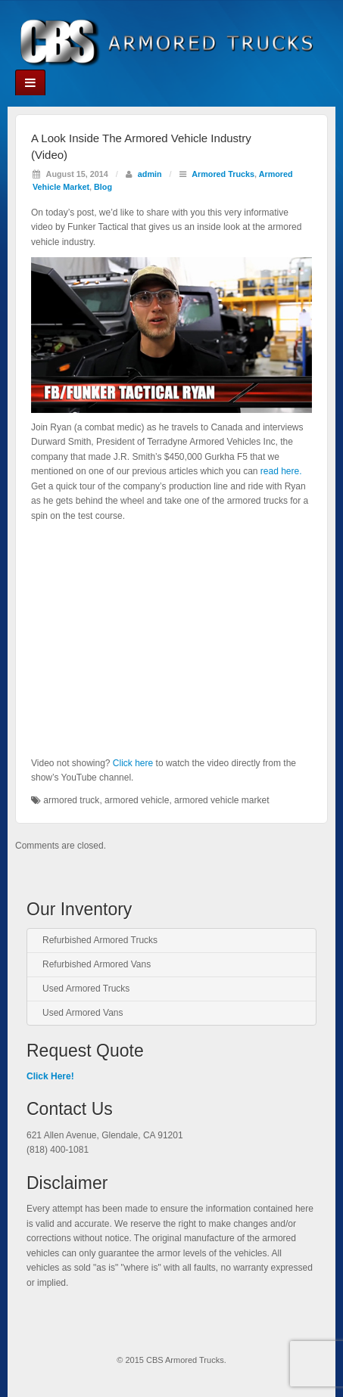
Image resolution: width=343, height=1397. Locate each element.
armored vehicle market (221, 800)
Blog (103, 186)
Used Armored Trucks (85, 988)
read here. (281, 471)
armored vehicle (136, 800)
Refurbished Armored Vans (96, 964)
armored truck (71, 800)
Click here (133, 763)
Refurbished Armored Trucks (99, 940)
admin (150, 174)
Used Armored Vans (82, 1012)
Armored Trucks (223, 174)
